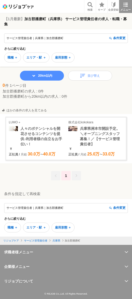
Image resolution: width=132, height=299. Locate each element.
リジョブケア (11, 240)
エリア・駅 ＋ (36, 57)
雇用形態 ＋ (63, 57)
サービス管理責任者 (35, 240)
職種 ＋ (13, 57)
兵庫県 (56, 240)
